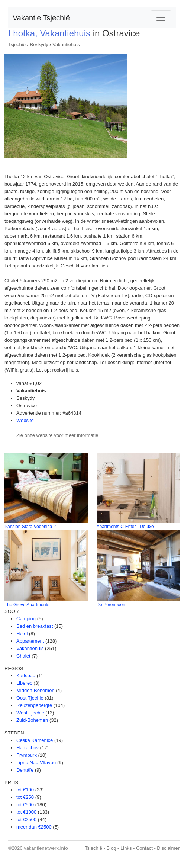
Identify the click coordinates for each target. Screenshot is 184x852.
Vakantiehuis (66, 44)
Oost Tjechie (29, 698)
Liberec (24, 683)
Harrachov (27, 747)
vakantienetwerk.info (46, 848)
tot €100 (25, 789)
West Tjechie (30, 713)
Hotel (22, 633)
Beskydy (39, 44)
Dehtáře (24, 770)
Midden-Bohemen (35, 690)
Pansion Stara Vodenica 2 (30, 526)
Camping (26, 618)
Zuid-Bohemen (32, 720)
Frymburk (26, 755)
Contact (144, 848)
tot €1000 (26, 812)
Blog (111, 848)
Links (126, 848)
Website (25, 420)
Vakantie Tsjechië (41, 18)
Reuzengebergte (34, 705)
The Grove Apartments (26, 604)
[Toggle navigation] (161, 17)
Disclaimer (168, 848)
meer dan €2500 (34, 827)
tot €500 (25, 804)
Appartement (30, 641)
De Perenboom (112, 604)
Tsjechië (17, 44)
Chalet (23, 656)
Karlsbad (25, 675)
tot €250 (25, 797)
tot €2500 (26, 819)
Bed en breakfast (34, 626)
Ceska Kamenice (34, 740)
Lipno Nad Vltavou (36, 762)
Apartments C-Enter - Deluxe (125, 526)
